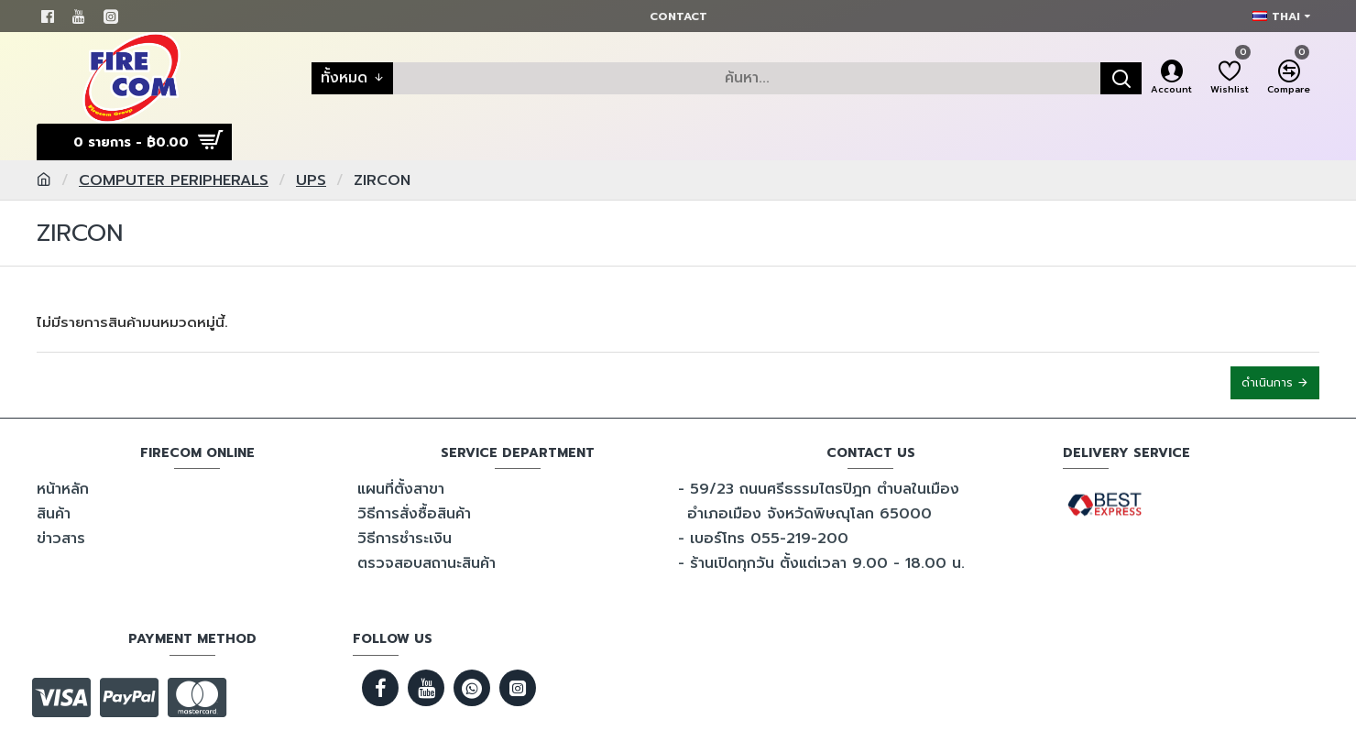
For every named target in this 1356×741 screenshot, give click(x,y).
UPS (311, 180)
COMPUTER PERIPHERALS (173, 180)
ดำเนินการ (1267, 383)
